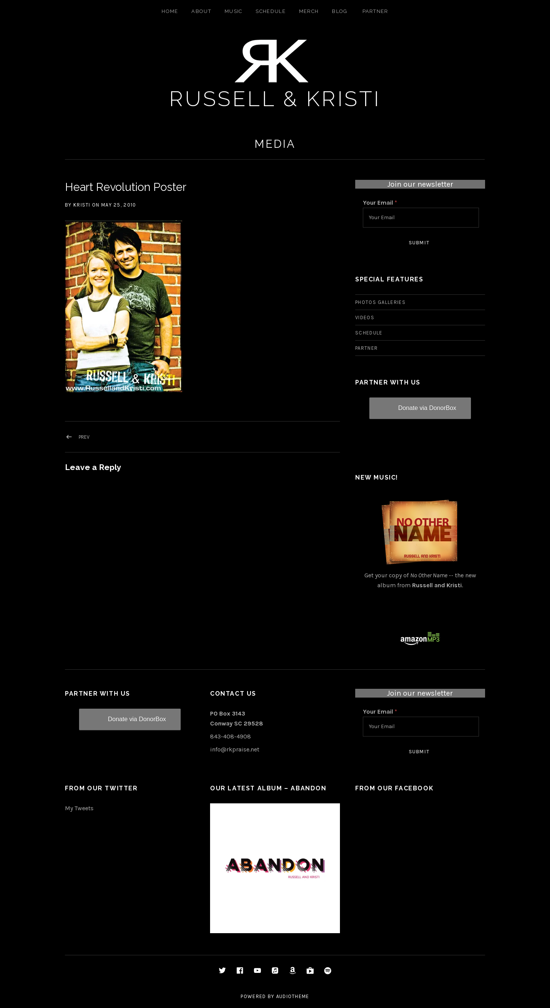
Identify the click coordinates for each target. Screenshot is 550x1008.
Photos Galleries (380, 302)
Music (234, 11)
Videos (364, 317)
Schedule (270, 11)
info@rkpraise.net (234, 749)
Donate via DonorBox (427, 408)
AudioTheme (292, 996)
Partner (375, 11)
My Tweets (79, 808)
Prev (84, 437)
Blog (339, 11)
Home (170, 11)
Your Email (380, 202)
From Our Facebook (394, 788)
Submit (419, 243)
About (201, 11)
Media (275, 143)
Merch (309, 11)
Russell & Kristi (275, 98)
